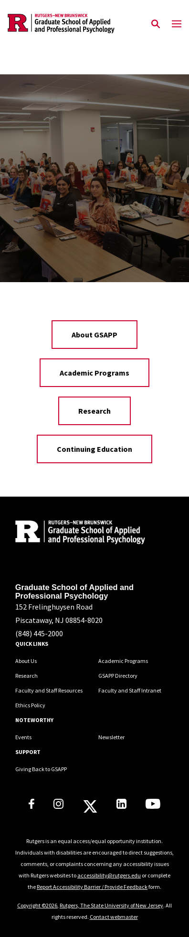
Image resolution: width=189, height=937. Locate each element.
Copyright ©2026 (37, 905)
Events (23, 737)
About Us (26, 660)
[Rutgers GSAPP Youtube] (153, 806)
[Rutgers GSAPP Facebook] (31, 806)
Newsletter (111, 737)
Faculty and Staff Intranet (129, 690)
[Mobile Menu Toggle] (176, 24)
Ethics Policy (30, 705)
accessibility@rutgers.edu (109, 875)
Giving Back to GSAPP (41, 769)
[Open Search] (155, 24)
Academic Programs (94, 372)
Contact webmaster (114, 916)
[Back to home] (79, 533)
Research (94, 411)
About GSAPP (94, 334)
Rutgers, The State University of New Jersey (111, 905)
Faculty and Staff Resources (49, 690)
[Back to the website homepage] (61, 23)
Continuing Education (94, 449)
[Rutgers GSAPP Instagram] (58, 806)
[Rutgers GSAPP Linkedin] (121, 806)
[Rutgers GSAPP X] (90, 809)
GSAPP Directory (117, 675)
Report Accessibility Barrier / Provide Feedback (92, 886)
